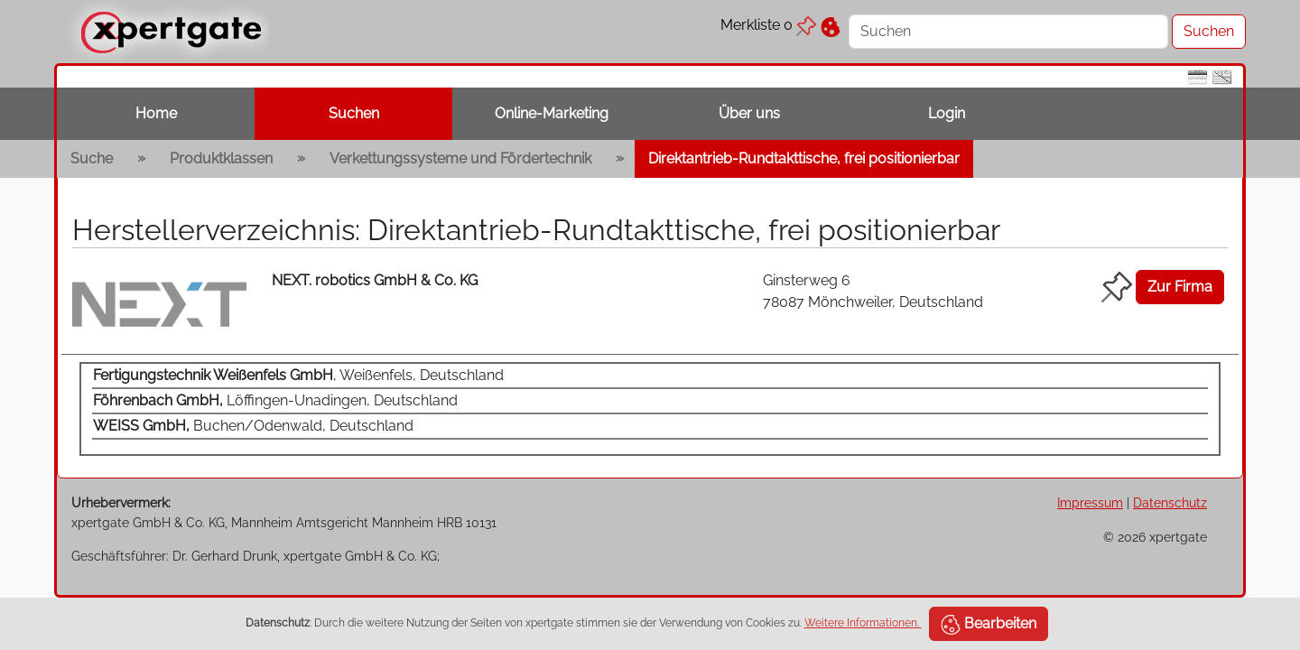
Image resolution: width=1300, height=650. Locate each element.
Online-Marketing (551, 113)
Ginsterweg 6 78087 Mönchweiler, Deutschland (873, 291)
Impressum (1090, 502)
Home (156, 113)
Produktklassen (221, 158)
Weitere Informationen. (863, 623)
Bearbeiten (988, 625)
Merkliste (768, 24)
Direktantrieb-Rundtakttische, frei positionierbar (804, 158)
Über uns (749, 113)
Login (946, 113)
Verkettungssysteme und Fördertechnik (460, 158)
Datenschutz (1170, 502)
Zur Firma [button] (1179, 286)
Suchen (354, 113)
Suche (91, 158)
